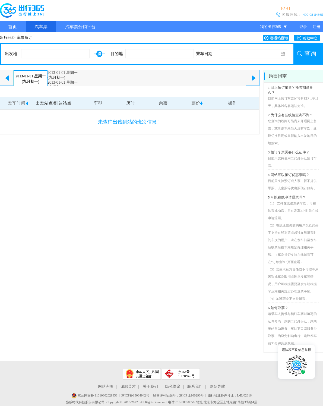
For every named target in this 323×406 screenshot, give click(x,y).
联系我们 (194, 387)
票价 (195, 103)
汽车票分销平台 (80, 26)
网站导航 (217, 387)
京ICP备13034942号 (135, 395)
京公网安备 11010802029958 (94, 395)
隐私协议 (172, 387)
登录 (303, 27)
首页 (12, 26)
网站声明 (105, 387)
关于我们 (150, 387)
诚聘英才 (128, 387)
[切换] (285, 9)
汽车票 (40, 26)
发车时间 (16, 103)
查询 (310, 53)
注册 (316, 27)
